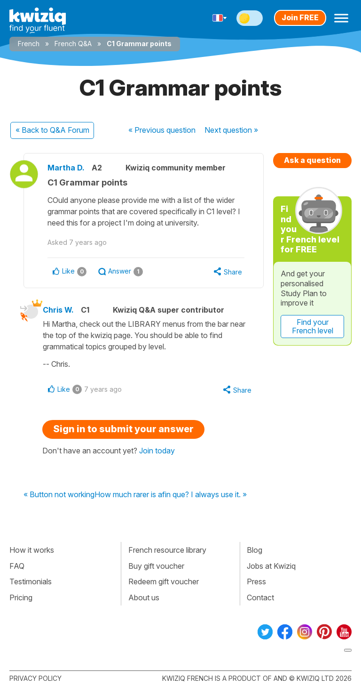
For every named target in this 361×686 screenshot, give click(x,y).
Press (256, 581)
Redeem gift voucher (163, 581)
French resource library (167, 550)
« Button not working (59, 495)
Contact (260, 597)
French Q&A (73, 44)
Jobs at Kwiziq (271, 566)
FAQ (16, 566)
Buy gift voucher (156, 566)
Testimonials (30, 581)
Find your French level (312, 326)
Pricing (20, 597)
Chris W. (58, 310)
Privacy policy (35, 678)
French (28, 44)
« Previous (162, 130)
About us (143, 597)
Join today (157, 450)
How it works (31, 550)
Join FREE (300, 17)
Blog (254, 550)
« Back (52, 130)
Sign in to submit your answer (123, 429)
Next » (231, 130)
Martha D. (66, 167)
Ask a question (312, 160)
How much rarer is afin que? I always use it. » (170, 495)
